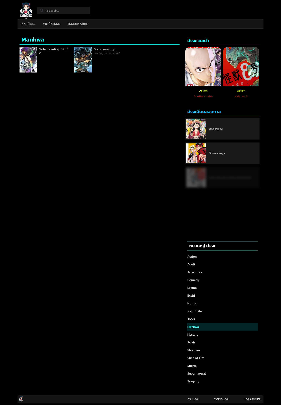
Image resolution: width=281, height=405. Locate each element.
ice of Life (194, 311)
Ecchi (191, 295)
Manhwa (193, 326)
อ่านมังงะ (28, 24)
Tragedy (193, 381)
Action (203, 91)
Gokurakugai (217, 153)
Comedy (193, 280)
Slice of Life (195, 357)
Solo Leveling (104, 49)
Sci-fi (191, 342)
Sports (192, 365)
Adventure (194, 272)
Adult (191, 264)
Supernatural (196, 373)
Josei (191, 319)
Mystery (192, 334)
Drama (192, 287)
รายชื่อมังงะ (51, 24)
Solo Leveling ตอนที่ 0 (53, 51)
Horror (192, 303)
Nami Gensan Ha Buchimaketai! (230, 177)
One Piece (216, 128)
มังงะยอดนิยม (78, 24)
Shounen (193, 350)
